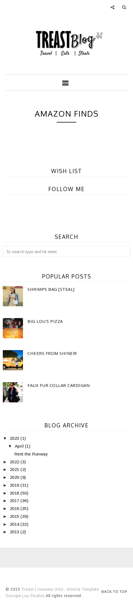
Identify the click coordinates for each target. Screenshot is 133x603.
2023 (15, 438)
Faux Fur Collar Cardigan (58, 385)
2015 (15, 516)
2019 (15, 485)
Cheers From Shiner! (52, 353)
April (20, 446)
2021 (15, 469)
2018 (15, 493)
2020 (15, 477)
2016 (15, 508)
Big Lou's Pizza (45, 321)
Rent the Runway (31, 454)
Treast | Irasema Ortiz (42, 589)
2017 (15, 500)
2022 (15, 461)
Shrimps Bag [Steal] (51, 289)
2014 (15, 524)
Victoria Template (82, 589)
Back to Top (114, 592)
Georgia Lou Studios (25, 595)
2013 (15, 531)
